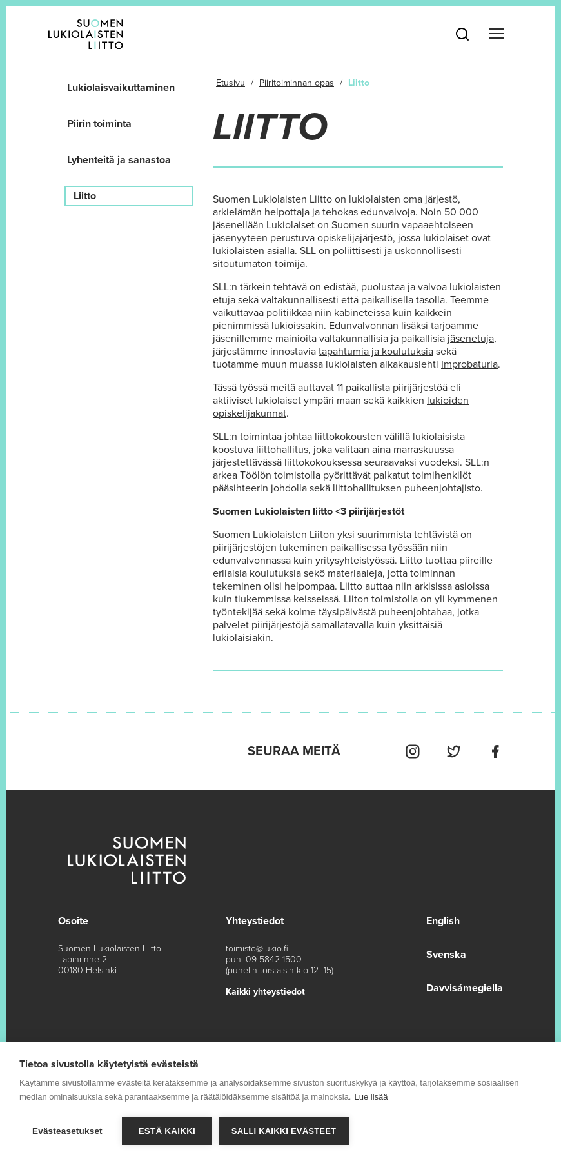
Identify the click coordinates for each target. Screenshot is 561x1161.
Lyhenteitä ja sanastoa (119, 160)
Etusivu (230, 82)
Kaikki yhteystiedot (265, 991)
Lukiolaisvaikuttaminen (121, 87)
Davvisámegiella (464, 988)
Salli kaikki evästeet (283, 1131)
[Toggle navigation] (496, 34)
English (443, 921)
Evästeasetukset (67, 1131)
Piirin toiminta (99, 123)
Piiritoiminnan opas (296, 82)
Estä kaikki (167, 1131)
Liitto (85, 196)
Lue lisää (371, 1097)
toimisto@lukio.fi (257, 948)
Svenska (446, 954)
